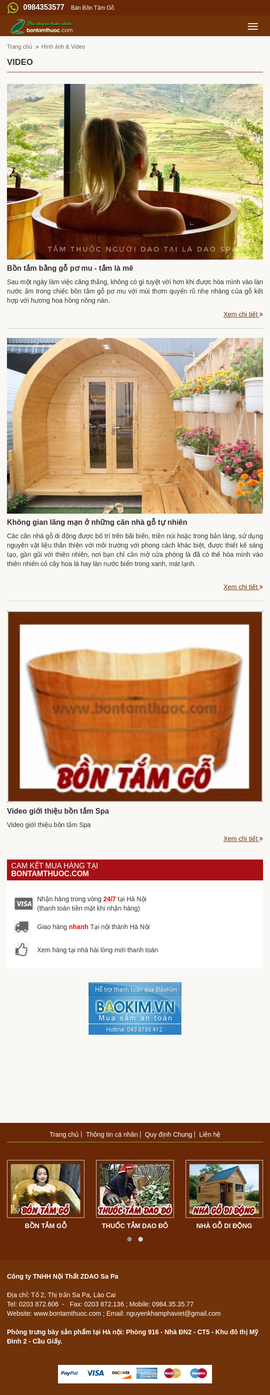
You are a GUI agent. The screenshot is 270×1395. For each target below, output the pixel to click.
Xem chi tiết (243, 314)
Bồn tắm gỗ (46, 1225)
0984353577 (43, 7)
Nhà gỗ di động (224, 1225)
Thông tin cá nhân (112, 1134)
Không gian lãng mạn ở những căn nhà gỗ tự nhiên (97, 522)
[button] (129, 1239)
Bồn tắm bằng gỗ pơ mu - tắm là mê (70, 268)
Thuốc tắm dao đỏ (135, 1225)
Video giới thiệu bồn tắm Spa (58, 811)
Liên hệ (209, 1134)
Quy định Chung (168, 1134)
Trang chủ (20, 47)
